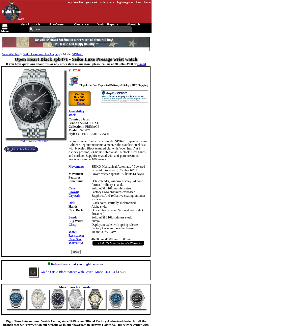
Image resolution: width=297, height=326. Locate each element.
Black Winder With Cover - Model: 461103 (87, 272)
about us (134, 24)
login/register (125, 2)
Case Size (75, 239)
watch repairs (107, 24)
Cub (53, 272)
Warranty (75, 243)
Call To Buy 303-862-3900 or (79, 99)
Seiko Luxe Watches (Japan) (41, 54)
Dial (71, 203)
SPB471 (77, 54)
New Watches (11, 54)
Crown (73, 192)
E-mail (81, 103)
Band (72, 217)
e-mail (141, 64)
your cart (91, 2)
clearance (81, 24)
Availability (76, 111)
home (147, 2)
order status (107, 2)
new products (31, 24)
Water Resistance (76, 233)
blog (138, 2)
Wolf (43, 272)
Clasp (72, 224)
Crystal (74, 195)
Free (95, 85)
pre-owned (57, 24)
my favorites (75, 2)
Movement (76, 166)
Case (72, 188)
